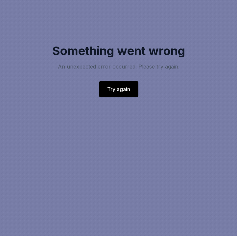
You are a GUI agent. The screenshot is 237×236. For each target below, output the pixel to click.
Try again (118, 89)
